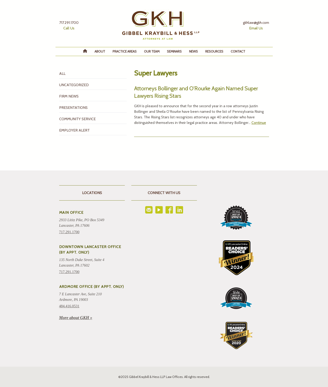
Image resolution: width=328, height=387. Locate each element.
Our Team (151, 51)
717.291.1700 (69, 232)
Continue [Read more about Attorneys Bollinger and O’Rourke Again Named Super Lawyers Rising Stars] (258, 122)
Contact (238, 51)
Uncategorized (74, 85)
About (100, 51)
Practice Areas (125, 51)
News (193, 51)
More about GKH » (75, 317)
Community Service (77, 119)
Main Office (71, 212)
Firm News (69, 96)
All (62, 73)
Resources (214, 51)
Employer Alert (74, 130)
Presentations (73, 107)
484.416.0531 (69, 306)
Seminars (174, 51)
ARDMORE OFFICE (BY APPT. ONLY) (91, 286)
